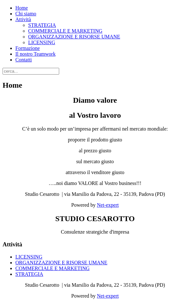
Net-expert (108, 205)
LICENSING (41, 42)
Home (21, 8)
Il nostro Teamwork (35, 54)
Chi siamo (25, 13)
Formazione (27, 48)
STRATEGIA (42, 25)
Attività (23, 19)
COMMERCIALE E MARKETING (65, 31)
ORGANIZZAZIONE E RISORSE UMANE (74, 36)
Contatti (23, 59)
